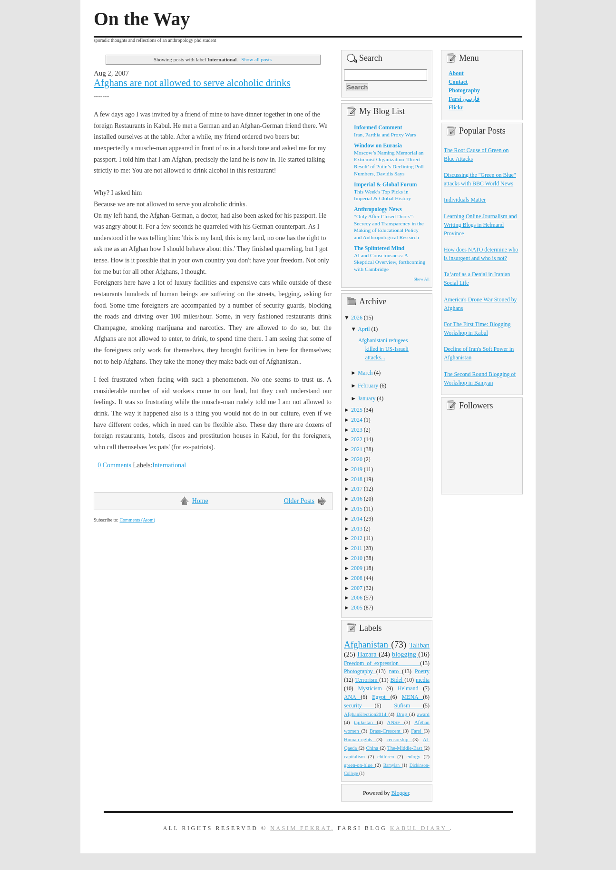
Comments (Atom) (137, 519)
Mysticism (372, 688)
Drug (403, 714)
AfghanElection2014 (366, 714)
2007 (356, 588)
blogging (405, 654)
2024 (356, 419)
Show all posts (256, 59)
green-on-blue (359, 765)
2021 (356, 449)
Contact (458, 81)
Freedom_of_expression (382, 663)
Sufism (408, 705)
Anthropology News (378, 209)
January (366, 398)
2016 (356, 498)
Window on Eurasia (378, 145)
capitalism (356, 756)
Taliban (419, 645)
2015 (356, 508)
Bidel (398, 680)
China (373, 748)
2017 (356, 488)
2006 (356, 597)
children (387, 756)
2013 (356, 528)
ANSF (395, 722)
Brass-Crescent (386, 731)
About (456, 73)
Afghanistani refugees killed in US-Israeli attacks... (383, 349)
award (423, 714)
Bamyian (392, 765)
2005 (356, 607)
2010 (356, 558)
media (423, 680)
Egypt (381, 697)
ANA (352, 697)
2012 (356, 538)
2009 (356, 568)
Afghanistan (367, 644)
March (365, 372)
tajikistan (365, 722)
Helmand (410, 688)
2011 (356, 548)
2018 (356, 479)
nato (395, 671)
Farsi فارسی (464, 99)
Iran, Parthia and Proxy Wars (385, 134)
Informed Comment (378, 127)
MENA (412, 697)
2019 (356, 469)
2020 (356, 459)
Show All (422, 279)
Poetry (422, 671)
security (359, 705)
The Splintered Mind (379, 248)
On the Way (142, 19)
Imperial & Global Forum (385, 184)
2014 (356, 518)
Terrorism (367, 680)
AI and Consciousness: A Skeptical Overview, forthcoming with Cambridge (389, 262)
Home (200, 500)
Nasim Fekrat (300, 828)
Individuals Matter (465, 199)
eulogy (415, 756)
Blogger (400, 793)
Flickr (456, 107)
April (364, 329)
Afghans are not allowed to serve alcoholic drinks (192, 82)
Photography (360, 671)
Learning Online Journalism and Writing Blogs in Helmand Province (480, 225)
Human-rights (360, 739)
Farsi (417, 731)
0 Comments (114, 465)
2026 (356, 317)
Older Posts (299, 500)
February (368, 385)
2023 (356, 429)
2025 (356, 409)
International (169, 465)
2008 (356, 578)
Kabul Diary (420, 828)
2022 (356, 439)
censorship (400, 739)
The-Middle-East (405, 748)
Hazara (368, 654)
